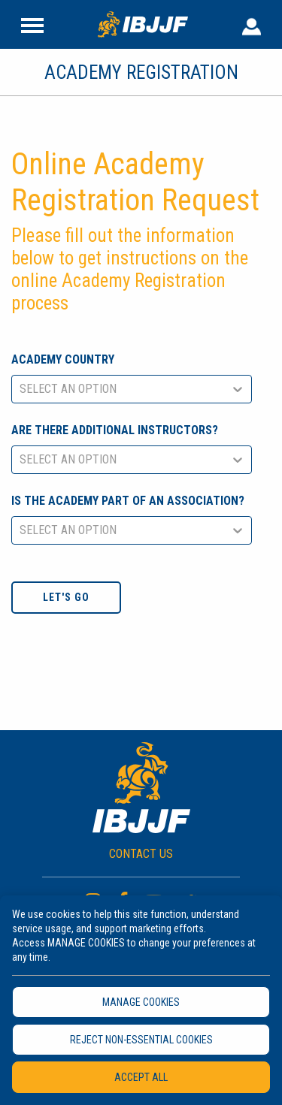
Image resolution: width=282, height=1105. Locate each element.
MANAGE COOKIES (141, 1002)
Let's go (66, 597)
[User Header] (251, 24)
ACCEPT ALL (141, 1077)
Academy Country (62, 359)
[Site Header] (32, 24)
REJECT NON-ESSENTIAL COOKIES (141, 1040)
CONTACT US (141, 854)
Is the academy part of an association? (127, 501)
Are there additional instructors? (114, 430)
